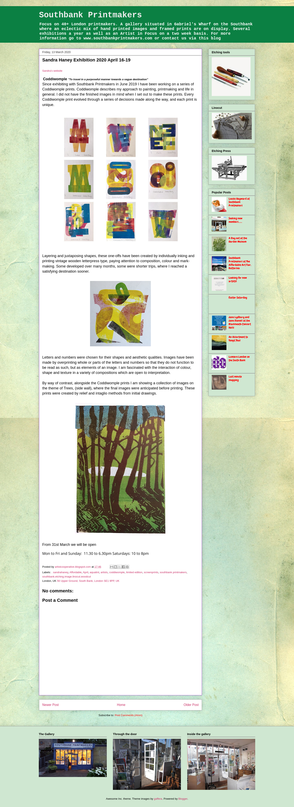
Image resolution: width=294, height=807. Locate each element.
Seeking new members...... (235, 220)
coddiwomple (117, 572)
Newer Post (50, 705)
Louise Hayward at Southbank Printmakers (239, 202)
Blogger (182, 798)
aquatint (94, 572)
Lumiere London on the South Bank (239, 358)
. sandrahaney (60, 572)
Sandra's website (52, 70)
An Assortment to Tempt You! (238, 338)
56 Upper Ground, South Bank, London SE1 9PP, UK (88, 580)
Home (121, 705)
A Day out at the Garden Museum (238, 239)
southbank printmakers (173, 572)
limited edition (134, 572)
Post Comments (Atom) (128, 715)
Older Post (191, 705)
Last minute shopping (235, 378)
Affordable (76, 572)
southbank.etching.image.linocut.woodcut (66, 576)
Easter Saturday (238, 297)
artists (104, 572)
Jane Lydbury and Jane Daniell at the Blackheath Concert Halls (240, 322)
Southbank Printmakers (90, 15)
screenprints (151, 572)
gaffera (158, 798)
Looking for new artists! (238, 279)
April (85, 572)
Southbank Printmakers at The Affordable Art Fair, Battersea (240, 263)
